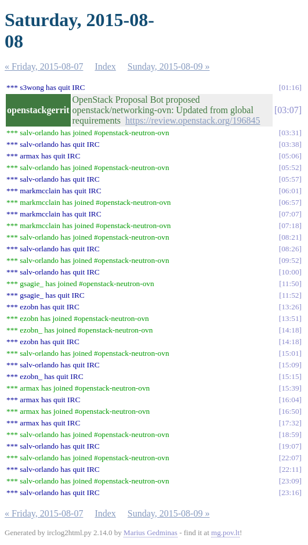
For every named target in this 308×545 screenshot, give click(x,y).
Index (105, 66)
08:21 (290, 237)
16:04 (290, 399)
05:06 (290, 155)
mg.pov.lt (225, 532)
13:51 (290, 318)
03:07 (287, 110)
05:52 (290, 167)
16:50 (290, 411)
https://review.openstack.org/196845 (192, 120)
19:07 (290, 446)
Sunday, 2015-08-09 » (169, 66)
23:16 (290, 492)
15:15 (290, 376)
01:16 (290, 87)
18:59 (290, 434)
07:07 (290, 214)
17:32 (290, 422)
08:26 (290, 248)
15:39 (290, 388)
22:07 (290, 457)
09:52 (290, 260)
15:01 (290, 353)
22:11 (290, 469)
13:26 (290, 306)
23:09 (290, 481)
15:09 (290, 364)
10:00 (290, 272)
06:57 (290, 202)
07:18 (290, 225)
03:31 (290, 132)
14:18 (290, 330)
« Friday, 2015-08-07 (44, 66)
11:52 (290, 295)
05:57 (290, 179)
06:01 (290, 190)
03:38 (290, 144)
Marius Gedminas (150, 532)
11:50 (290, 283)
